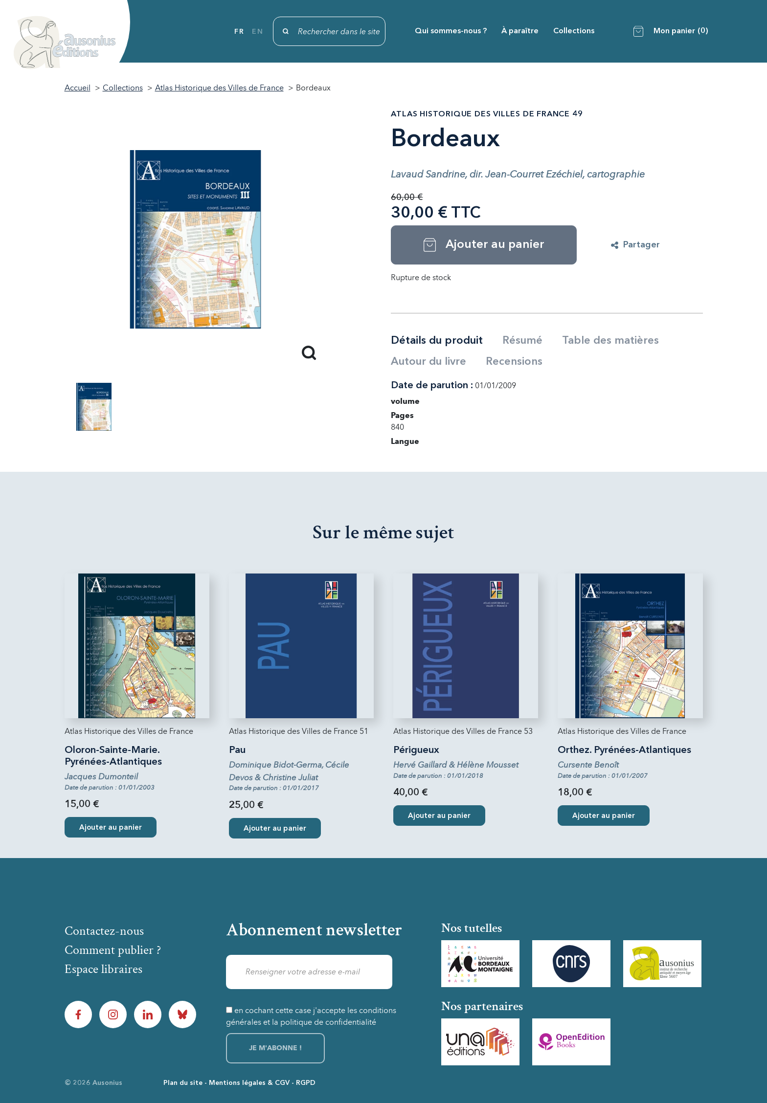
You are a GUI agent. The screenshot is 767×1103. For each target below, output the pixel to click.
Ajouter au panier (110, 828)
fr (239, 31)
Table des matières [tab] (610, 340)
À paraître (520, 31)
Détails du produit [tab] (437, 340)
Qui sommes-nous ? (451, 31)
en (257, 31)
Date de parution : (432, 386)
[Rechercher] (329, 31)
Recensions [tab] (514, 361)
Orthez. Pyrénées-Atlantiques (624, 750)
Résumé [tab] (522, 340)
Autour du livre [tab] (428, 361)
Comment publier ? (113, 950)
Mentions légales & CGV (249, 1083)
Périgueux (416, 750)
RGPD (306, 1083)
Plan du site (183, 1083)
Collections (573, 31)
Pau (237, 750)
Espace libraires (103, 969)
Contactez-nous (104, 931)
